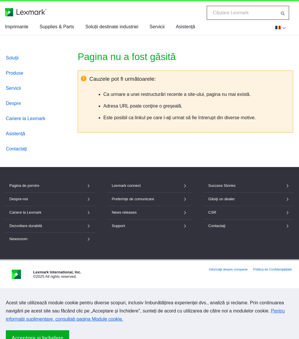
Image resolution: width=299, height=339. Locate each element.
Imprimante (16, 26)
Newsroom (50, 239)
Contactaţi (16, 148)
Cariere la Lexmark (25, 118)
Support (149, 226)
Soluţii (12, 57)
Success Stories (249, 185)
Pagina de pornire (50, 185)
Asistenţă (185, 26)
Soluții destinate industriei (111, 26)
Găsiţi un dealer (249, 199)
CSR (249, 212)
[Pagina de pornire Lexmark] (25, 12)
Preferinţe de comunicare (149, 199)
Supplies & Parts (56, 26)
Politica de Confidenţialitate (272, 269)
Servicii (157, 26)
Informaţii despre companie (228, 269)
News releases (149, 212)
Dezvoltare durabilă (50, 226)
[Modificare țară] (279, 27)
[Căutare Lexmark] (283, 13)
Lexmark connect (149, 185)
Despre (13, 103)
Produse (14, 73)
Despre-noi (50, 199)
